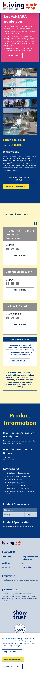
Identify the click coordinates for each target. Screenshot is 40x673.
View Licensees (13, 56)
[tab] (16, 213)
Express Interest (20, 361)
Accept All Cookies (12, 666)
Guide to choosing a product (19, 178)
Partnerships (27, 567)
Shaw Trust (6, 557)
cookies (10, 638)
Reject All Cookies (12, 652)
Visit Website (20, 255)
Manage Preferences (12, 659)
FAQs (23, 563)
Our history (6, 563)
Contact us (6, 567)
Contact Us (34, 580)
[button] (5, 121)
